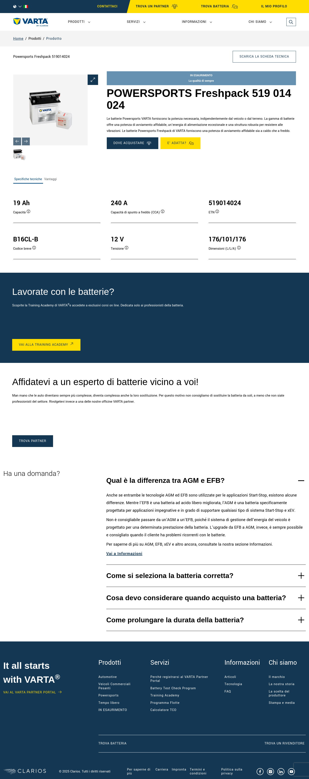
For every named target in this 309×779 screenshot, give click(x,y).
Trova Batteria (113, 743)
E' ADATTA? (180, 143)
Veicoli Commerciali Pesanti (115, 686)
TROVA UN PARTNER (157, 6)
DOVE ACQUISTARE (133, 143)
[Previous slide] (17, 141)
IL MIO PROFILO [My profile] (278, 6)
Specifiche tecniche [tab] (28, 179)
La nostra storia (282, 684)
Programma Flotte (165, 703)
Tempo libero (109, 703)
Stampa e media (282, 703)
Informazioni (194, 22)
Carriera (161, 769)
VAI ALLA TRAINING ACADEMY (43, 344)
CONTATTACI (107, 6)
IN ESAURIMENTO (113, 710)
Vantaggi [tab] (50, 179)
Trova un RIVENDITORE (285, 743)
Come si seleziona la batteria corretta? (170, 576)
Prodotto (54, 38)
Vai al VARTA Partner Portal (29, 692)
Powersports (109, 695)
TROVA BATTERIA (219, 6)
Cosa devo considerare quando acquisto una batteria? (196, 598)
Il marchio (277, 677)
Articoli (230, 677)
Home (18, 38)
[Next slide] (26, 141)
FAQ (227, 691)
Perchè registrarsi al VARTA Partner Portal (179, 679)
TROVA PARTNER (32, 441)
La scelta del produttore (279, 693)
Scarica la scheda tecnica (264, 56)
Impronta (179, 769)
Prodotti (76, 22)
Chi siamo (257, 22)
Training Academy (164, 695)
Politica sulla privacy (231, 771)
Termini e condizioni (198, 771)
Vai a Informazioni (124, 553)
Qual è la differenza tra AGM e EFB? (165, 480)
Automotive (108, 677)
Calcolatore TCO (163, 710)
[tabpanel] (154, 225)
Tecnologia (233, 684)
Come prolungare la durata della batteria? (175, 620)
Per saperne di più (138, 771)
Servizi (133, 22)
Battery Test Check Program (173, 688)
